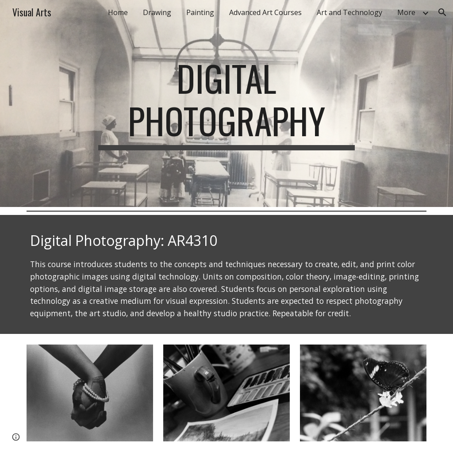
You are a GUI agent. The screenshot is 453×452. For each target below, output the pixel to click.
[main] (226, 103)
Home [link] (118, 12)
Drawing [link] (157, 12)
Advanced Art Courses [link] (265, 12)
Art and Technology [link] (349, 12)
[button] (442, 12)
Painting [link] (200, 12)
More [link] (406, 12)
